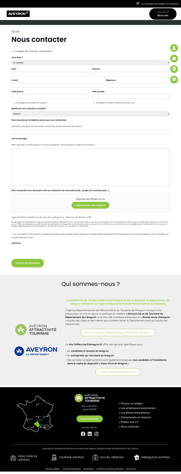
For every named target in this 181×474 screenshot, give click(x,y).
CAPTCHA (16, 243)
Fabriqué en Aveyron (155, 455)
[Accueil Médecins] (95, 455)
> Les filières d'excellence (134, 410)
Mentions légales (52, 467)
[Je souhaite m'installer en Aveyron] (137, 3)
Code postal (17, 91)
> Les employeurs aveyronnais (137, 406)
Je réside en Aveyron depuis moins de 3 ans (115, 102)
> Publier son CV (129, 420)
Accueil (15, 31)
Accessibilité (88, 467)
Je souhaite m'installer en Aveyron (160, 3)
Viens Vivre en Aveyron (27, 456)
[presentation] (30, 251)
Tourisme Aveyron (71, 455)
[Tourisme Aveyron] (54, 455)
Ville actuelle (98, 91)
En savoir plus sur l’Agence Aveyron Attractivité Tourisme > (118, 330)
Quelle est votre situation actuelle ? (29, 108)
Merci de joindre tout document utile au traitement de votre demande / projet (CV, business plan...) (60, 190)
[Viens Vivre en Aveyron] (13, 456)
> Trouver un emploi (130, 401)
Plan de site (131, 467)
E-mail (15, 80)
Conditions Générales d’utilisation (110, 467)
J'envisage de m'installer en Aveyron (31, 102)
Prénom (96, 69)
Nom (14, 69)
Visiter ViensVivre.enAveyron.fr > (118, 370)
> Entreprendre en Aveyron (135, 415)
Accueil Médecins (111, 455)
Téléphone (111, 80)
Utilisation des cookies (72, 467)
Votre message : (19, 138)
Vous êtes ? (17, 57)
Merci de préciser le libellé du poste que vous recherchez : (39, 120)
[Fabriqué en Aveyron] (136, 455)
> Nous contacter (129, 424)
